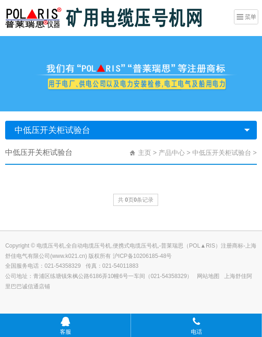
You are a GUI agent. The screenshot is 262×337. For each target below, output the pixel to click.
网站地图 (208, 276)
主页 (144, 152)
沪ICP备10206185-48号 (142, 256)
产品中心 (172, 152)
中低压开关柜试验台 (52, 130)
